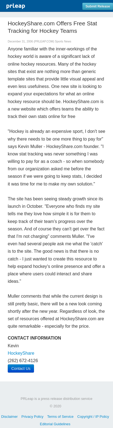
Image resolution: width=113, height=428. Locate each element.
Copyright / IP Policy (93, 416)
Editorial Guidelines (55, 424)
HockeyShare (21, 353)
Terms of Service (60, 416)
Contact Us (20, 368)
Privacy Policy (33, 416)
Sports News (63, 41)
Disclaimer (9, 416)
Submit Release (97, 6)
